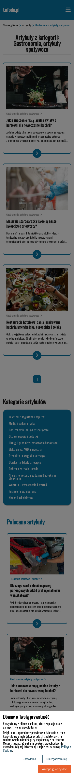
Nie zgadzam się (57, 759)
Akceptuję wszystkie (54, 769)
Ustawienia (29, 759)
